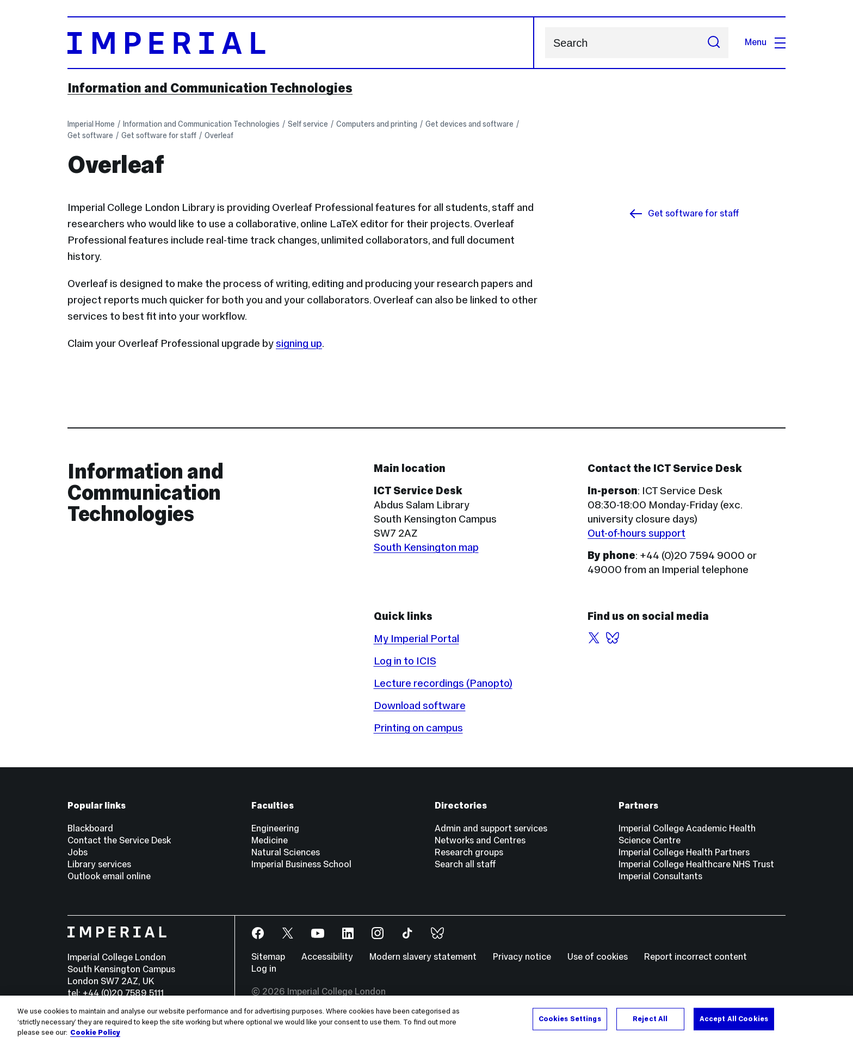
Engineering (275, 828)
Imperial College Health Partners (684, 852)
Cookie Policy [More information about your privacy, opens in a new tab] (95, 1032)
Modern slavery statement (423, 956)
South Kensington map (426, 547)
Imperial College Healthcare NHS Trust (696, 864)
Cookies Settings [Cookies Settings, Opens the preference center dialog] (570, 1018)
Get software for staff (158, 135)
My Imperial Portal (416, 638)
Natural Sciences (285, 852)
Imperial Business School (301, 864)
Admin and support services (491, 828)
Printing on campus (418, 727)
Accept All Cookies (734, 1018)
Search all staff (465, 864)
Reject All (650, 1018)
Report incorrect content (695, 956)
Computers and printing (376, 124)
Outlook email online (109, 876)
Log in (263, 968)
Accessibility (327, 956)
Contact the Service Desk (119, 840)
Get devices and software (469, 124)
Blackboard (90, 828)
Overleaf (219, 135)
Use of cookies (597, 956)
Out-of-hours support (636, 532)
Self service (308, 124)
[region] (426, 1020)
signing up (299, 343)
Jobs (77, 852)
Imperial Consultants (660, 876)
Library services (99, 864)
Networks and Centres (480, 840)
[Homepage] (300, 42)
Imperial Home (91, 124)
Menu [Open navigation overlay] (765, 42)
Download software (420, 705)
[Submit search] (713, 42)
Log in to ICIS (405, 660)
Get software (90, 135)
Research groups (469, 852)
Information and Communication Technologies (210, 88)
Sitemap (268, 956)
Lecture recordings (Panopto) (443, 682)
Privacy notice (522, 956)
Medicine (269, 840)
